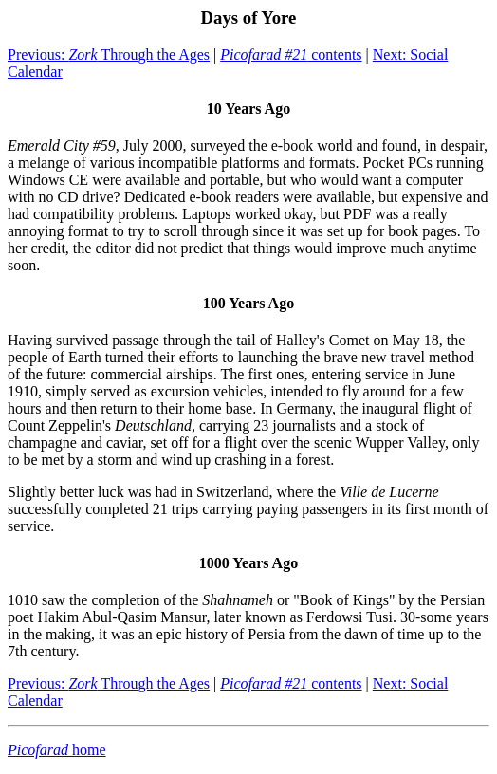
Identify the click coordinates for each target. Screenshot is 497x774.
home (57, 750)
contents (290, 54)
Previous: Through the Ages (109, 54)
